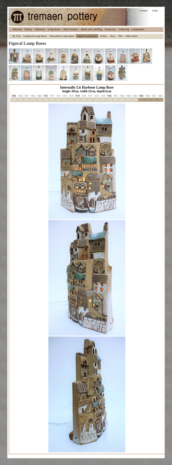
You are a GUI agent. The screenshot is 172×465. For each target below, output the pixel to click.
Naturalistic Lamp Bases (62, 36)
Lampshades (137, 29)
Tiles (120, 36)
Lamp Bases (54, 29)
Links (155, 10)
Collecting (123, 29)
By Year (17, 36)
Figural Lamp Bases (87, 36)
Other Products (70, 29)
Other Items (131, 36)
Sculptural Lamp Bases (35, 36)
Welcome (17, 29)
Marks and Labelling (91, 29)
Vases (112, 36)
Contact (144, 10)
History (28, 29)
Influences (40, 29)
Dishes (103, 36)
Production (110, 29)
